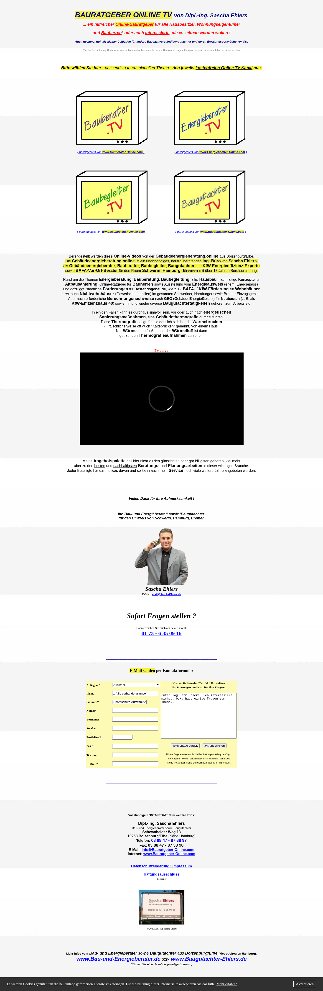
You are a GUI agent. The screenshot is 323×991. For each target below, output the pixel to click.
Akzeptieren (305, 984)
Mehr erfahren (226, 984)
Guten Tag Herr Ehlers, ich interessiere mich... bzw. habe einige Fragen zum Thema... (198, 720)
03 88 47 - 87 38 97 (169, 849)
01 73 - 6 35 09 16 (162, 633)
